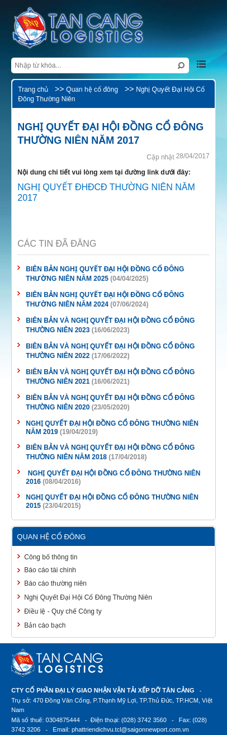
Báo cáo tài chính (50, 570)
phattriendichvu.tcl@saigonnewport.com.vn (130, 729)
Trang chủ (33, 89)
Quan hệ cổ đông (92, 89)
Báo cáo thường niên (55, 583)
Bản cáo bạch (44, 625)
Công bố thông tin (50, 557)
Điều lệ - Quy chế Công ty (62, 611)
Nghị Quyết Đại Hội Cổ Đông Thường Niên (88, 597)
